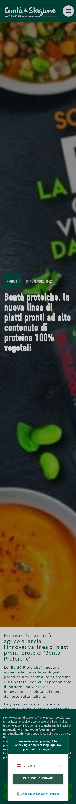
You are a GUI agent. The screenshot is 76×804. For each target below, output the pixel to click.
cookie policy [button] (62, 733)
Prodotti (13, 281)
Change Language (38, 778)
